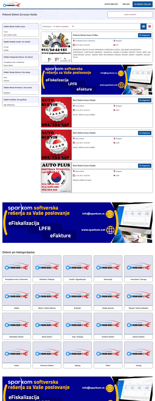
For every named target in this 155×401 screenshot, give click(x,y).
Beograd (7, 93)
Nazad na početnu (130, 14)
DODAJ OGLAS (142, 4)
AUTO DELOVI (111, 4)
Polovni (6, 81)
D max (6, 47)
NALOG (126, 4)
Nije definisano (9, 105)
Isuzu (6, 32)
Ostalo (6, 50)
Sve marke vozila (10, 35)
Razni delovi (8, 65)
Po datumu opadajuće (61, 26)
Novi (5, 77)
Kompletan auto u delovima (14, 62)
